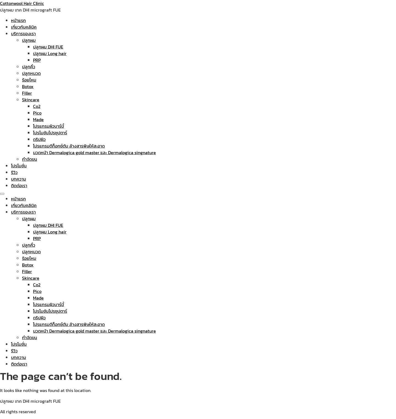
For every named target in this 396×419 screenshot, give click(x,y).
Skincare (30, 99)
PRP (37, 60)
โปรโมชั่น (19, 165)
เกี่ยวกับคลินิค (24, 27)
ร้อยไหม (29, 80)
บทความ (18, 179)
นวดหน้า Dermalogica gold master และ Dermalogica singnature (94, 152)
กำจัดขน (29, 159)
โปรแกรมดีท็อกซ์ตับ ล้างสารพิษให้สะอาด (69, 146)
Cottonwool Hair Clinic (22, 3)
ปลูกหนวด (31, 73)
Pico (37, 113)
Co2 (36, 106)
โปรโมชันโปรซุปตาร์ (50, 132)
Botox (28, 86)
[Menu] (2, 194)
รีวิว (14, 172)
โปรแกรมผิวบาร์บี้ (48, 126)
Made (38, 119)
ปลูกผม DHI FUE (48, 46)
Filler (27, 93)
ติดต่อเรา (19, 185)
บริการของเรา (23, 33)
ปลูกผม (29, 40)
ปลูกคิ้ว (28, 66)
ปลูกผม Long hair (50, 53)
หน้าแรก (18, 20)
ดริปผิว (39, 139)
